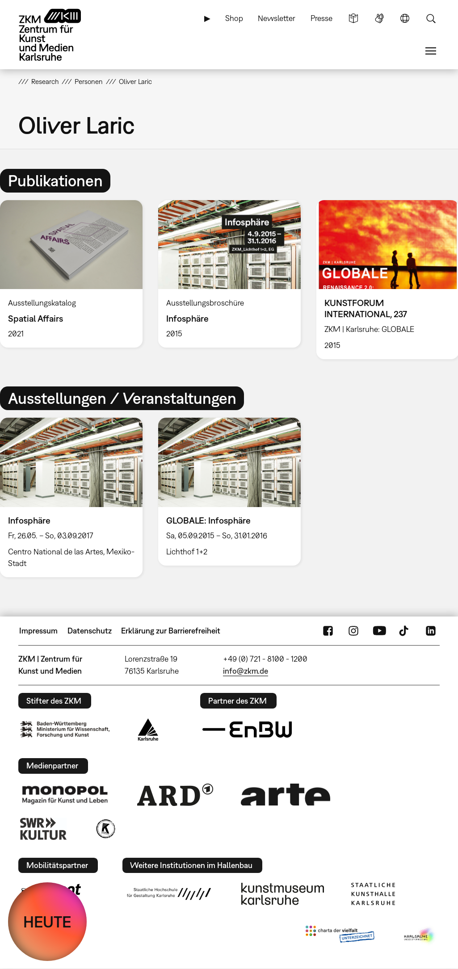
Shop (234, 18)
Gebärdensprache (379, 18)
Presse (321, 18)
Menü (431, 51)
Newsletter (276, 18)
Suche (431, 18)
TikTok (405, 631)
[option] (229, 274)
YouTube (379, 631)
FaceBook (328, 631)
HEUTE (47, 922)
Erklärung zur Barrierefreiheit (170, 630)
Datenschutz (89, 630)
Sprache (405, 18)
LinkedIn (431, 631)
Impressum (38, 630)
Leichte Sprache (353, 18)
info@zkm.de (245, 670)
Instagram (353, 631)
